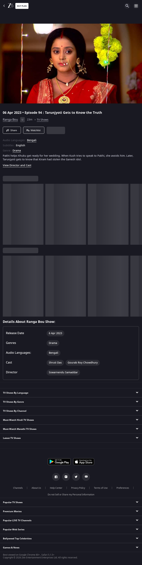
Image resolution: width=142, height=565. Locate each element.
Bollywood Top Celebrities (17, 538)
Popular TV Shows (13, 502)
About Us (36, 488)
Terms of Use (101, 488)
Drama (17, 151)
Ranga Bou (10, 119)
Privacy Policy (78, 488)
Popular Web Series (13, 529)
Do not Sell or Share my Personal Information (71, 494)
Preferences (122, 488)
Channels (18, 488)
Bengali (31, 140)
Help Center (56, 488)
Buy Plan (22, 6)
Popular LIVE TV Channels (17, 520)
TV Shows (42, 120)
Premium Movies (12, 511)
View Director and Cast (17, 165)
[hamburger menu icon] (136, 6)
